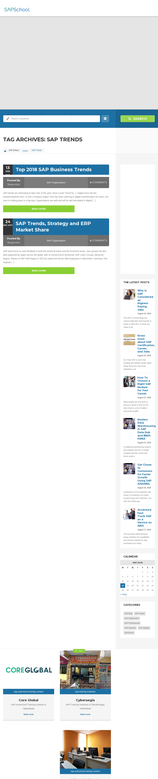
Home (25, 150)
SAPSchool (129, 621)
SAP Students (130, 616)
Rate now (20, 689)
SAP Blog (128, 602)
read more (15, 207)
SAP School (25, 771)
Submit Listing (149, 771)
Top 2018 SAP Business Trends (52, 168)
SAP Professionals (132, 612)
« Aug (123, 583)
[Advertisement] (140, 220)
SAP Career (140, 602)
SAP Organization (56, 181)
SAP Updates (144, 616)
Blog (137, 771)
